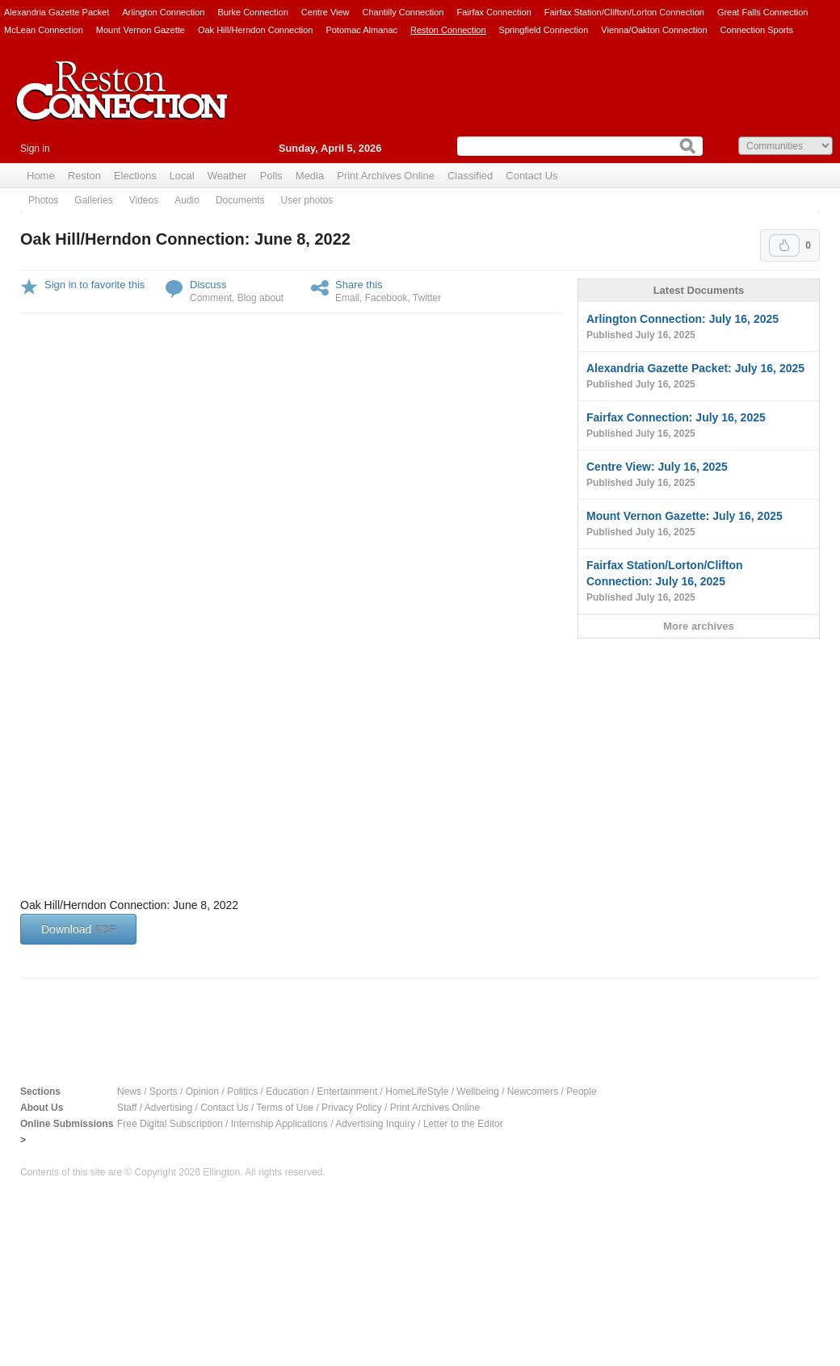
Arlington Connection (163, 12)
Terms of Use (284, 1107)
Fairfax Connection (493, 12)
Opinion (202, 1091)
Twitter (427, 298)
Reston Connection (448, 30)
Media (310, 176)
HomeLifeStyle (416, 1091)
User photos (307, 200)
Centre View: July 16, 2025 (698, 475)
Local (182, 176)
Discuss (208, 285)
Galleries (93, 200)
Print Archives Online (386, 176)
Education (287, 1091)
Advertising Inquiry (375, 1123)
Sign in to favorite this (94, 285)
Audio (187, 200)
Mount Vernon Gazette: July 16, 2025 (698, 524)
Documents (240, 200)
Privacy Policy (351, 1107)
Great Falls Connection (762, 12)
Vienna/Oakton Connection (654, 30)
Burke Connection (252, 12)
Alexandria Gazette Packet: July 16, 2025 (698, 377)
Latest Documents (699, 290)
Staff (126, 1107)
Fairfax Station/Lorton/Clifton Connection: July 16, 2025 (698, 582)
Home (41, 176)
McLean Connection (43, 30)
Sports (163, 1091)
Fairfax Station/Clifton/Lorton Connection (624, 12)
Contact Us (531, 176)
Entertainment (347, 1091)
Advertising (168, 1107)
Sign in (35, 148)
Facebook (386, 298)
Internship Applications (279, 1123)
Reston (84, 176)
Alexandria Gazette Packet (56, 12)
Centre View (325, 12)
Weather (227, 176)
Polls (271, 176)
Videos (143, 200)
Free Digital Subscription (170, 1123)
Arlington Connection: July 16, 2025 (698, 327)
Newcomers (532, 1091)
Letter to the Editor (463, 1123)
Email (347, 298)
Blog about (260, 298)
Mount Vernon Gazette (140, 30)
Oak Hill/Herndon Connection (255, 30)
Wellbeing (477, 1091)
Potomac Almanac (361, 30)
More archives (698, 626)
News (129, 1091)
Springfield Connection (544, 30)
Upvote (784, 245)
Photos (43, 200)
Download (78, 929)
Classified (470, 176)
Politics (242, 1091)
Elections (135, 176)
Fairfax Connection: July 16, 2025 (698, 426)
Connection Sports (757, 30)
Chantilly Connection (403, 12)
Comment (211, 298)
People (581, 1091)
